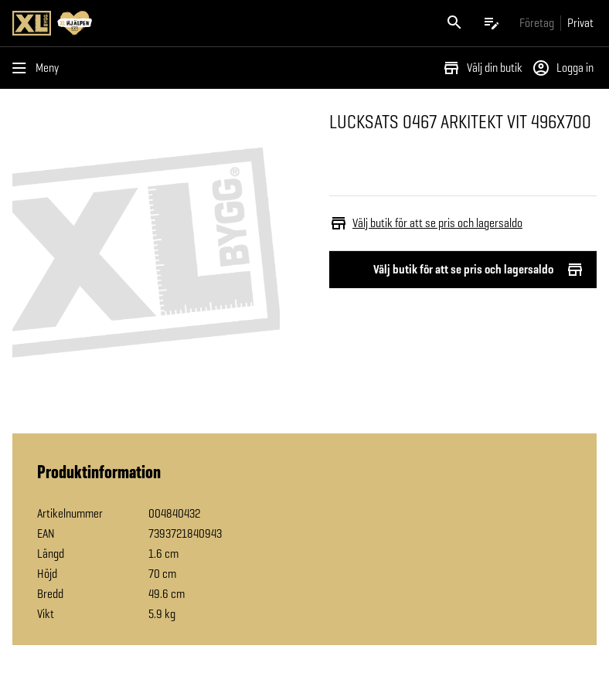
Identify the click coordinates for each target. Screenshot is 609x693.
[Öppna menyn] (38, 68)
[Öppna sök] (454, 23)
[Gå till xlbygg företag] (536, 23)
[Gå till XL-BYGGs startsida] (155, 23)
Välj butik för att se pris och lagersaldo (463, 269)
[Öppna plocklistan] (491, 23)
